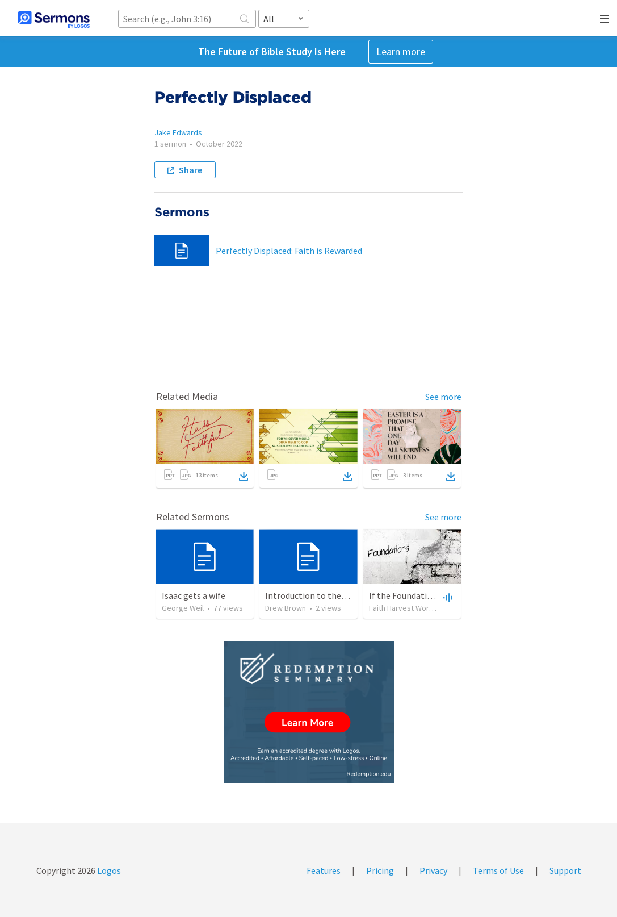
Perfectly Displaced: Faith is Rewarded (289, 250)
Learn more (400, 51)
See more (443, 396)
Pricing (380, 870)
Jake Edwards (178, 132)
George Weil (183, 608)
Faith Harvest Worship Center (418, 608)
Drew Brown (285, 608)
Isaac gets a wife (193, 595)
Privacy (433, 870)
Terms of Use (498, 870)
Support (565, 870)
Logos (108, 870)
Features (324, 870)
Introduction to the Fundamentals (332, 595)
